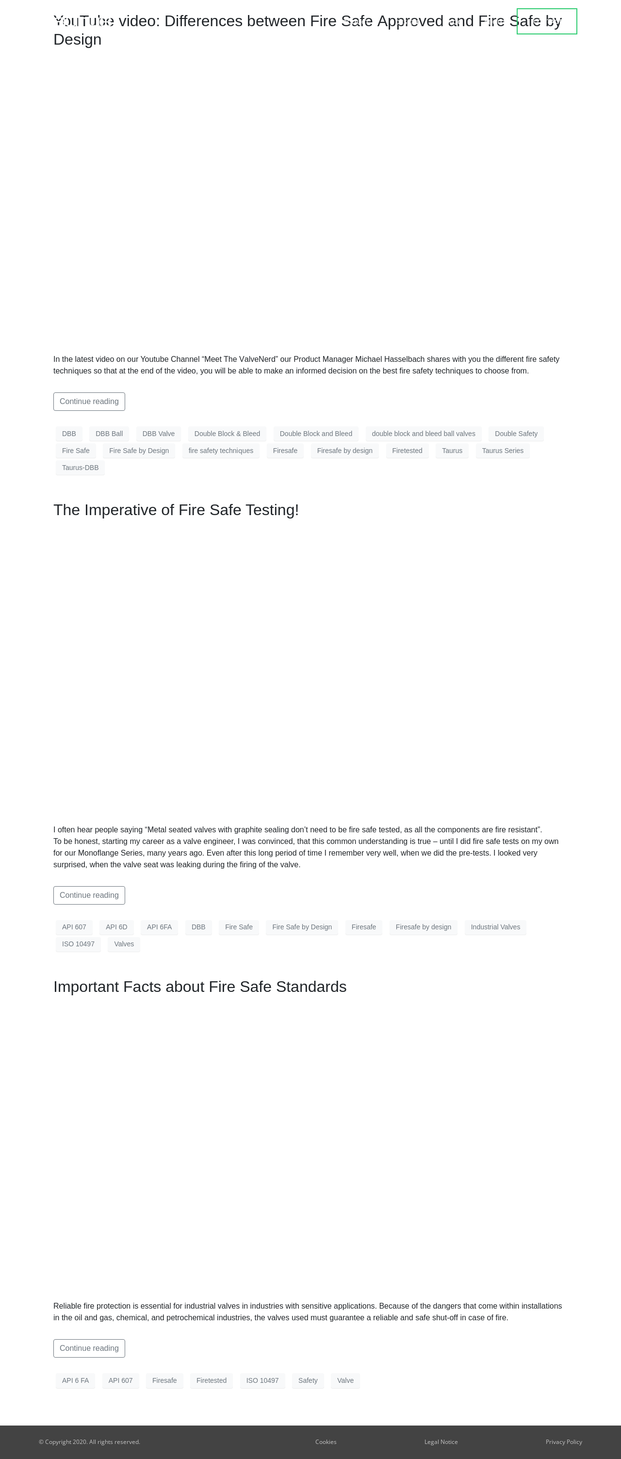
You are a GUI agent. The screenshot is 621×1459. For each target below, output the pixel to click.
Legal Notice (441, 1442)
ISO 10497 (78, 944)
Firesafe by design (345, 450)
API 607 (74, 927)
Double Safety (516, 434)
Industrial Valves (496, 927)
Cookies (326, 1442)
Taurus (452, 450)
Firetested (407, 450)
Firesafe (285, 450)
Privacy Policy (564, 1442)
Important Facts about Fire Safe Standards (200, 986)
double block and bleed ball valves (423, 434)
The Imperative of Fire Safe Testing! (176, 510)
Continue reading (89, 401)
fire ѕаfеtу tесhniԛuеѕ (221, 450)
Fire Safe (76, 450)
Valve (345, 1380)
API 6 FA (75, 1380)
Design (409, 22)
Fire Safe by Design (139, 450)
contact (547, 21)
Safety (308, 1380)
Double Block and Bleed (316, 434)
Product (356, 22)
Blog (453, 21)
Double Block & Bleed (227, 434)
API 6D (116, 927)
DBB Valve (159, 434)
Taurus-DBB (80, 467)
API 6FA (159, 927)
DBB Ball (109, 434)
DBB (69, 434)
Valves (124, 944)
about (495, 21)
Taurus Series (503, 450)
